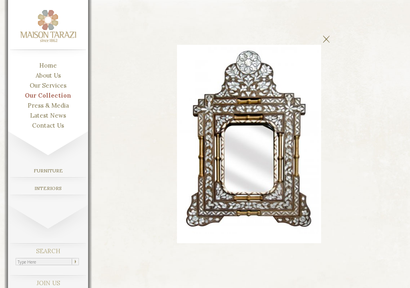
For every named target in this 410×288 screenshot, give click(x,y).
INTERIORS (48, 188)
